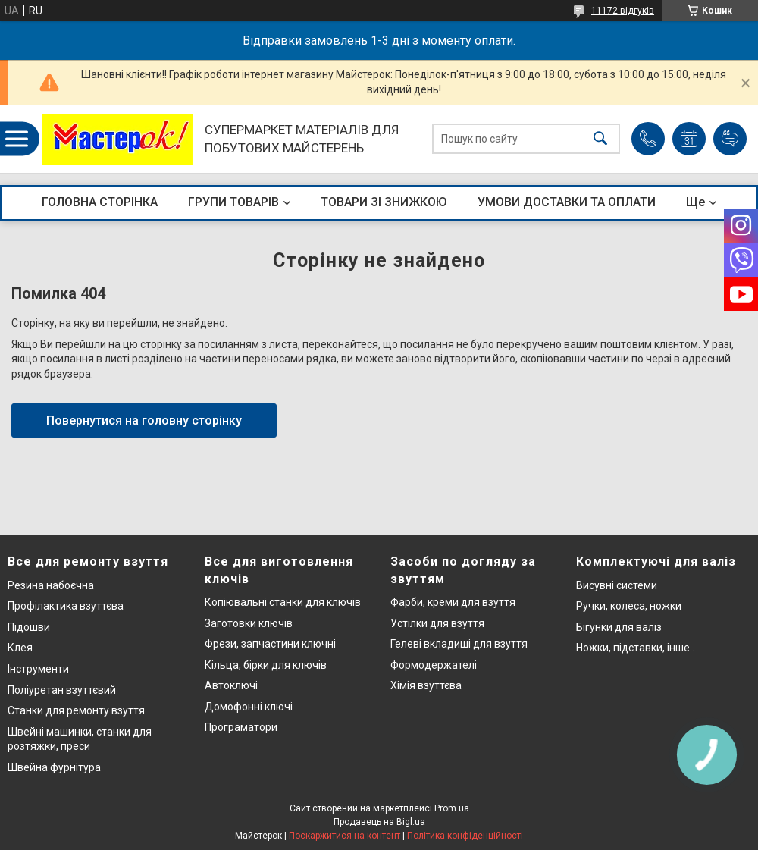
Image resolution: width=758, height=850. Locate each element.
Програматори (241, 727)
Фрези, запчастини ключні (270, 644)
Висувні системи (616, 585)
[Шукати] (600, 139)
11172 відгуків (622, 10)
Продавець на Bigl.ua (379, 822)
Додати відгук (730, 138)
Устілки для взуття (437, 623)
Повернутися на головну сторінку (144, 420)
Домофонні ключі (249, 707)
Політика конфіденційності (465, 835)
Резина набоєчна (51, 585)
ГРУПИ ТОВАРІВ (233, 202)
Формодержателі (433, 665)
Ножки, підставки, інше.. (635, 647)
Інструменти (38, 669)
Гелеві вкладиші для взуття (459, 644)
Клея (20, 647)
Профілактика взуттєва (66, 606)
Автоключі (231, 685)
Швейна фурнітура (54, 767)
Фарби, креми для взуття (452, 602)
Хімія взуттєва (426, 685)
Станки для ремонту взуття (76, 710)
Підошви (29, 627)
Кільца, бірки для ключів (266, 665)
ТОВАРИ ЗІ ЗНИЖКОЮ (384, 202)
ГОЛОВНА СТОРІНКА (100, 202)
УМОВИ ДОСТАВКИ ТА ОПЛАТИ (567, 202)
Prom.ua (451, 808)
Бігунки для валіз (619, 627)
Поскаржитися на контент (344, 835)
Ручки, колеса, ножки (628, 606)
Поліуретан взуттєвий (62, 690)
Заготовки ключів (249, 623)
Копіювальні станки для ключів (283, 602)
